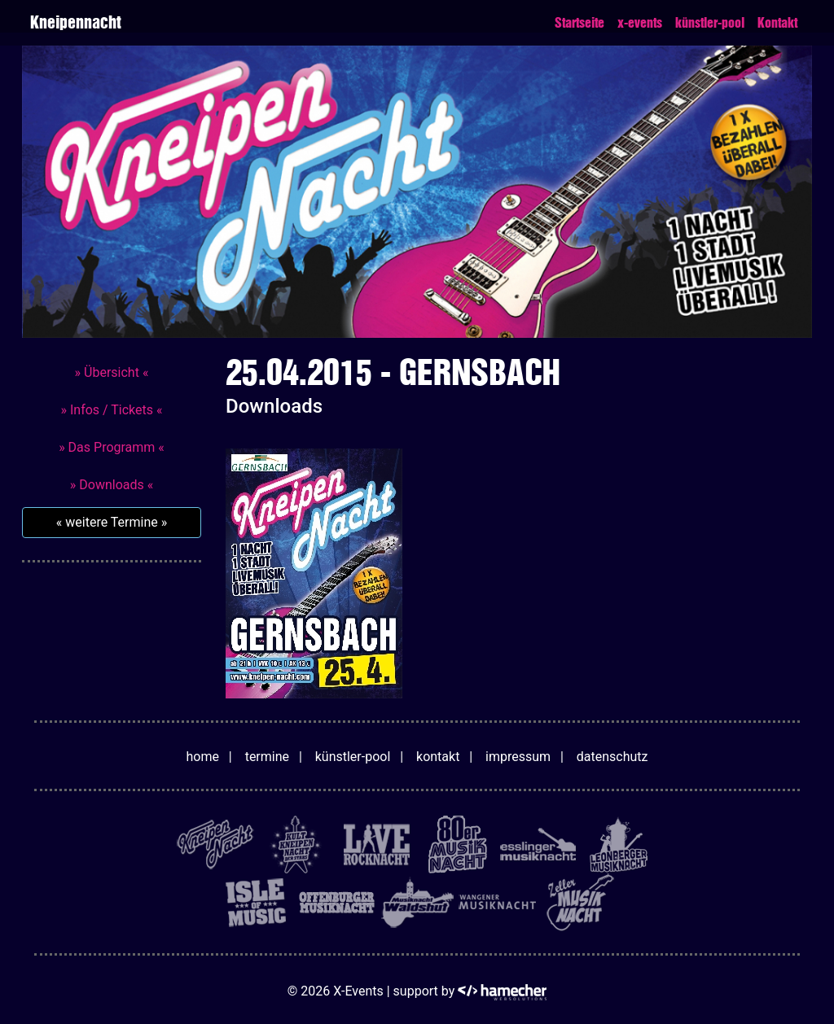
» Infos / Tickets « (111, 410)
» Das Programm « (112, 447)
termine (267, 756)
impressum (518, 756)
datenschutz (612, 756)
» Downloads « (111, 484)
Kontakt (777, 23)
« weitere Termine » (111, 522)
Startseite (579, 23)
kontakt (437, 756)
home (203, 756)
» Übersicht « (112, 372)
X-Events (358, 991)
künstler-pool (709, 23)
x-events (639, 23)
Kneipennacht (75, 22)
